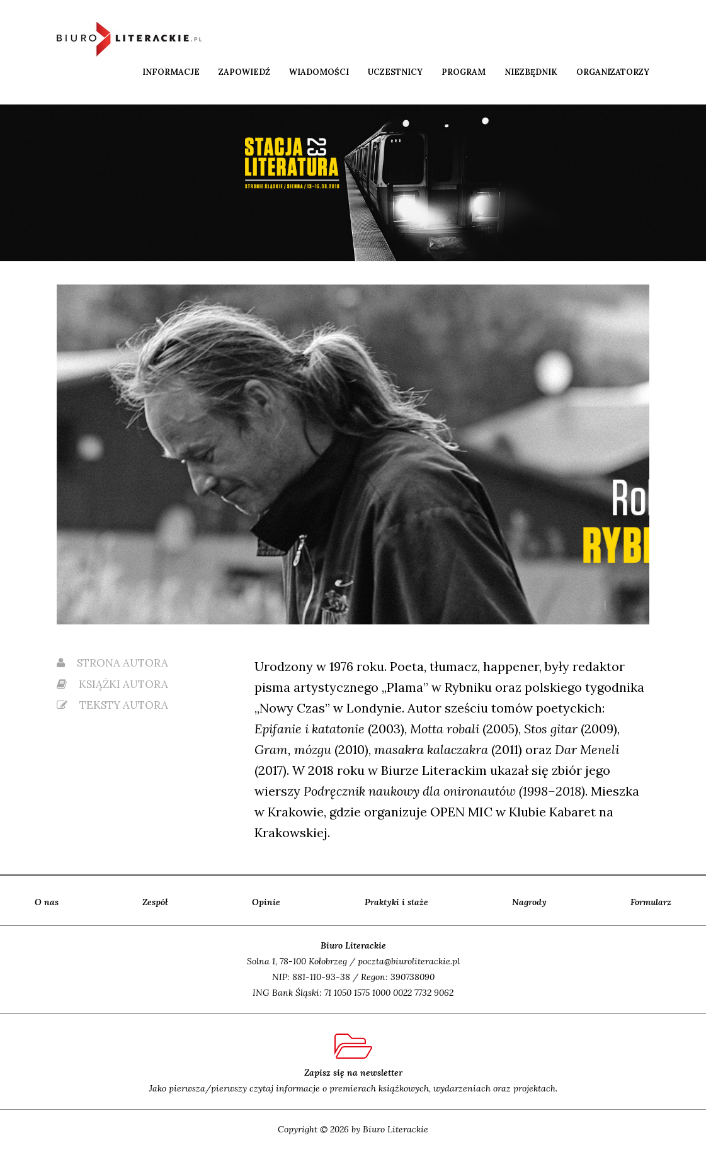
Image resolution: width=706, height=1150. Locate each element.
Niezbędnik (530, 72)
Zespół (155, 902)
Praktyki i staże (396, 902)
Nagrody (529, 902)
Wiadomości (319, 72)
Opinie (266, 902)
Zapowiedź (244, 72)
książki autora (112, 684)
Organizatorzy (612, 72)
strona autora (112, 663)
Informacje (171, 72)
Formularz (650, 902)
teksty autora (112, 705)
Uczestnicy (395, 72)
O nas (47, 902)
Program (463, 72)
